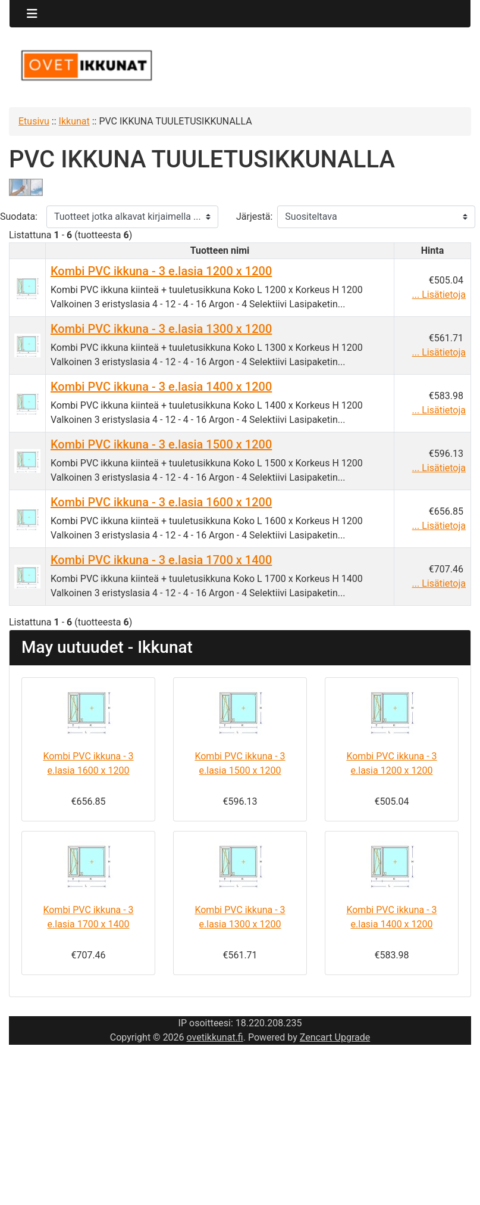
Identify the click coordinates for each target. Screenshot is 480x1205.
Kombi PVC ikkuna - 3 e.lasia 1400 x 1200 (161, 386)
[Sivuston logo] (86, 65)
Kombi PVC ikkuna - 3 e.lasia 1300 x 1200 (161, 329)
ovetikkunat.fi (215, 1037)
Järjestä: (254, 216)
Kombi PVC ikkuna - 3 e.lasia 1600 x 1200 (161, 502)
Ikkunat (74, 121)
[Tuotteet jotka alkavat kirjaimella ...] (132, 216)
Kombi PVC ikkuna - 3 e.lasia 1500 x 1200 (161, 444)
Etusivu (33, 121)
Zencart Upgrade (335, 1037)
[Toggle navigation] (32, 14)
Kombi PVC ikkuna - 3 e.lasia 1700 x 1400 (161, 560)
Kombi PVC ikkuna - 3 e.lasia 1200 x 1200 (161, 271)
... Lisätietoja (439, 294)
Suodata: (18, 216)
